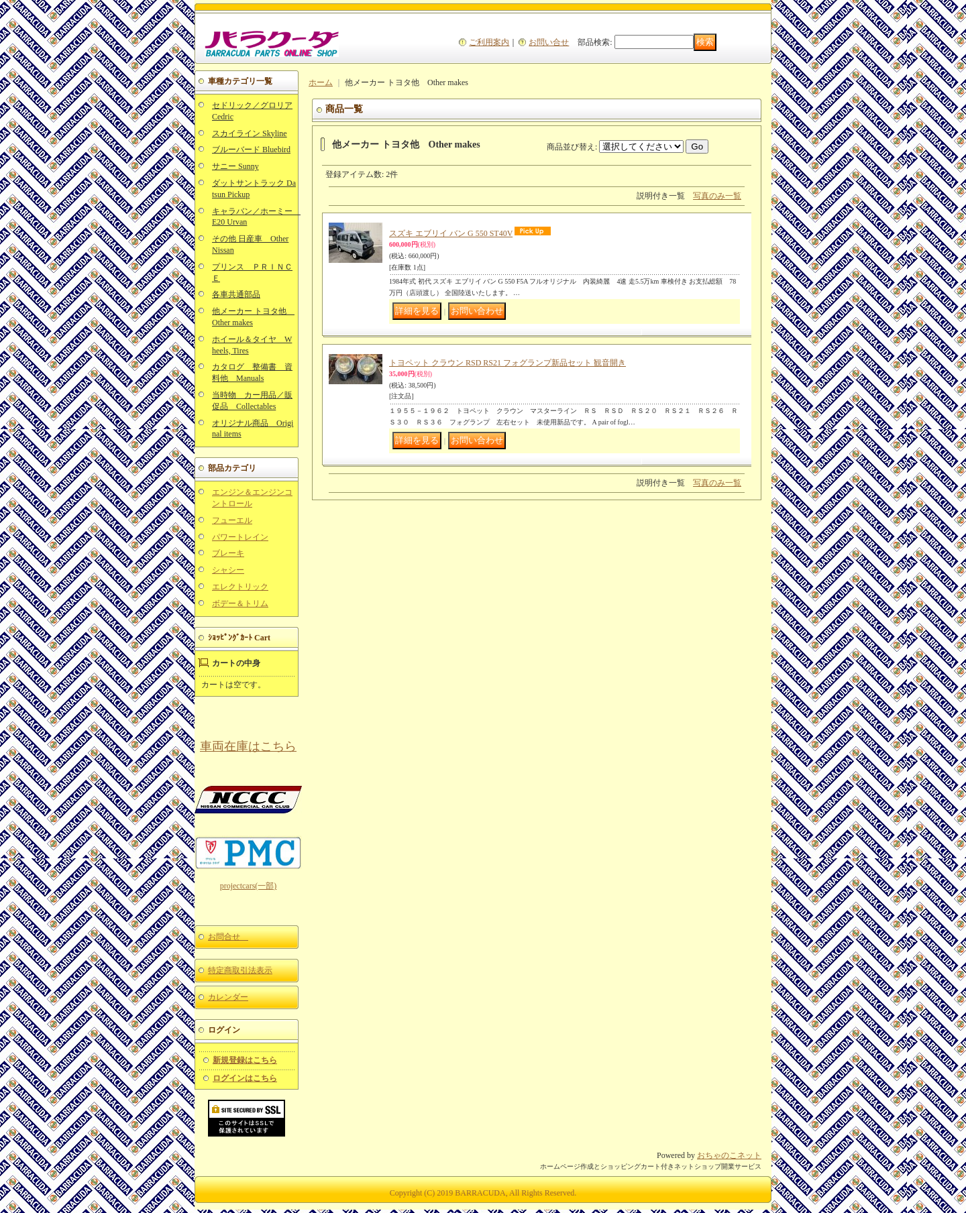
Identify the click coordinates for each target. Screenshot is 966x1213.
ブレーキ (228, 553)
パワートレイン (240, 537)
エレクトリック (240, 586)
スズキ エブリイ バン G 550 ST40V (451, 233)
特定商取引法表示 (240, 970)
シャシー (228, 570)
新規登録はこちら (245, 1060)
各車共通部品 (236, 294)
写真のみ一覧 (717, 195)
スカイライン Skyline (249, 133)
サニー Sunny (235, 166)
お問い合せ (549, 42)
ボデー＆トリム (240, 603)
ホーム (321, 82)
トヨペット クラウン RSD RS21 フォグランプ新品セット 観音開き (507, 362)
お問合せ (228, 936)
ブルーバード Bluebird (251, 149)
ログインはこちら (245, 1078)
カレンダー (228, 997)
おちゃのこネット (729, 1155)
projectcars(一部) (248, 885)
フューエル (232, 520)
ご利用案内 (489, 42)
